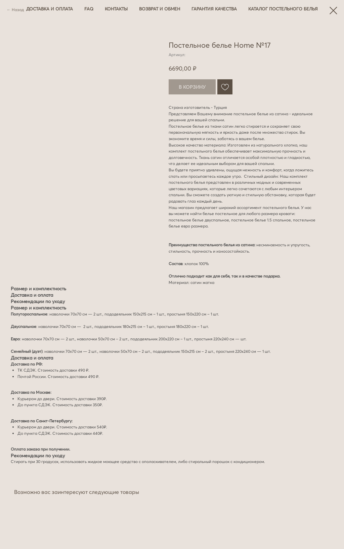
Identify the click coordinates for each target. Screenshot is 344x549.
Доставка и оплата (49, 8)
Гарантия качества (214, 8)
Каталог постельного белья (283, 8)
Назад (18, 9)
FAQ (88, 8)
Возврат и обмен (159, 8)
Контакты (116, 8)
